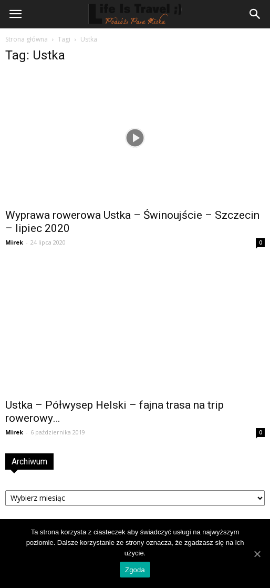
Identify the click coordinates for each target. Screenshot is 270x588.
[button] (255, 14)
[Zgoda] (257, 554)
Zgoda (135, 570)
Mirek (14, 242)
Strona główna (26, 39)
